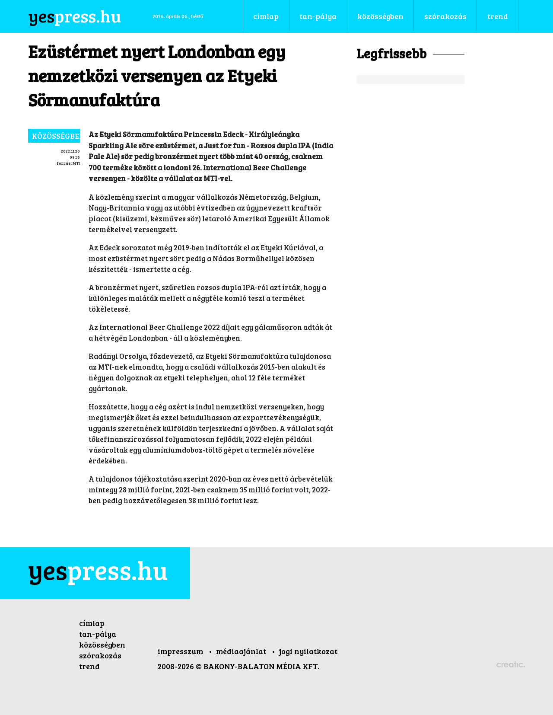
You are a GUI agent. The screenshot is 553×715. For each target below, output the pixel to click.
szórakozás (100, 655)
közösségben (56, 136)
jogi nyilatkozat (308, 651)
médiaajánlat (242, 651)
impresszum (181, 651)
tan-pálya (97, 634)
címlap (92, 623)
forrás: (64, 163)
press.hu (98, 569)
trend (89, 666)
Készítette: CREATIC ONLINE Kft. (510, 665)
